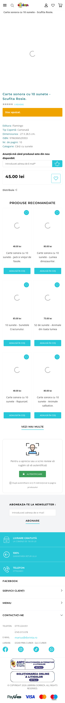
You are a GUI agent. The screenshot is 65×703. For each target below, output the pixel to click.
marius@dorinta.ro (26, 637)
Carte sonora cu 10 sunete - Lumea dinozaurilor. (48, 257)
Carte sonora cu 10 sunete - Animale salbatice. (48, 401)
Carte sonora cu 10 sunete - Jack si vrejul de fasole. (17, 257)
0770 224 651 (21, 626)
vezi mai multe (32, 426)
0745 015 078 (21, 632)
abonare (33, 520)
